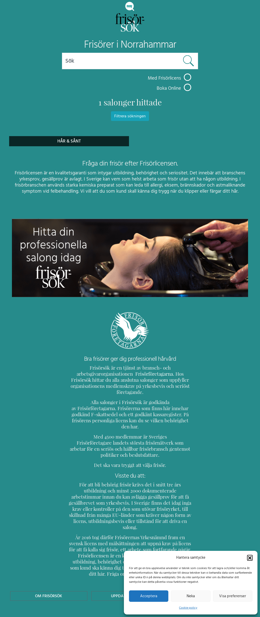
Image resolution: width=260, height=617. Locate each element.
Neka (190, 596)
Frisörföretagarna (140, 373)
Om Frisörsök (49, 565)
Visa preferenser (232, 596)
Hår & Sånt (69, 141)
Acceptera (148, 596)
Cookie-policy (188, 607)
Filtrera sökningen (130, 116)
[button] (249, 557)
